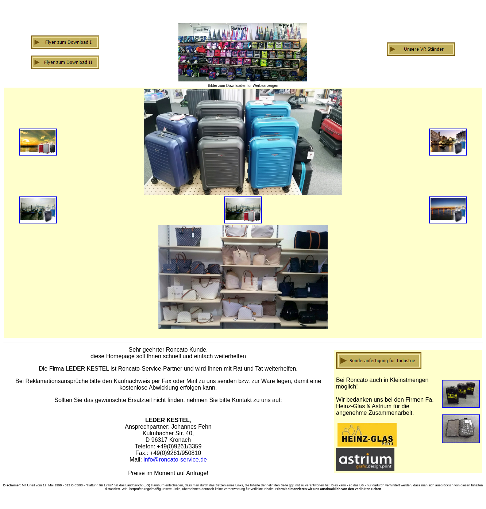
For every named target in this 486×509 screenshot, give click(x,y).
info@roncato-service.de (175, 459)
